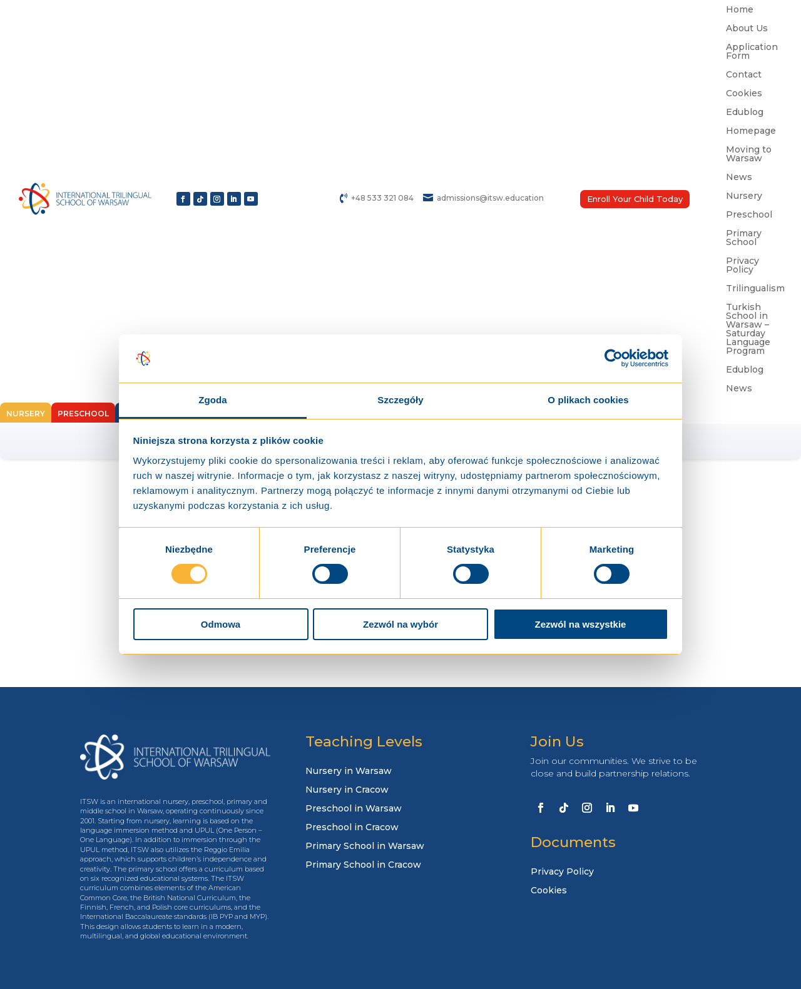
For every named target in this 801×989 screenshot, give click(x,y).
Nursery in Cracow (347, 790)
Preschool (749, 215)
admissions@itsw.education (490, 198)
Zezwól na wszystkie (580, 624)
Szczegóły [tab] (400, 399)
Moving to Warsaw (749, 154)
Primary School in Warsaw (364, 846)
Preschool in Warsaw (353, 809)
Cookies (744, 94)
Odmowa (220, 624)
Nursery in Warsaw (348, 771)
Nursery (744, 196)
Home (739, 10)
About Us (747, 29)
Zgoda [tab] (212, 399)
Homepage (751, 131)
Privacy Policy (742, 265)
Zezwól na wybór (400, 624)
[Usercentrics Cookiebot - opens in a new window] (613, 358)
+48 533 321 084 (382, 198)
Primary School (744, 238)
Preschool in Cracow (352, 828)
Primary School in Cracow (363, 865)
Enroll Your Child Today (635, 199)
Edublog (744, 113)
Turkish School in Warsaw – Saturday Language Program (748, 329)
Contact (744, 75)
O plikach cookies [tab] (588, 399)
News (739, 178)
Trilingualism (755, 289)
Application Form (752, 52)
